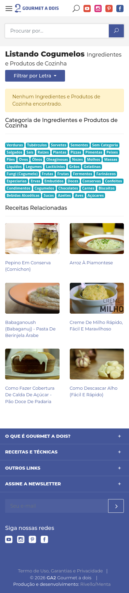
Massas (110, 159)
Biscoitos (107, 188)
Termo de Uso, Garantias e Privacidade (60, 570)
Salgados (14, 152)
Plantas (59, 152)
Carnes (88, 188)
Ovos (23, 159)
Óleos (37, 159)
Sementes (79, 145)
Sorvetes (58, 145)
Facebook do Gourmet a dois (120, 9)
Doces (73, 181)
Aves (79, 195)
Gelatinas (92, 166)
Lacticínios (55, 166)
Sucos (48, 195)
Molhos (93, 159)
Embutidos (54, 181)
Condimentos (18, 188)
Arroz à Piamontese (91, 262)
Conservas (91, 181)
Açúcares (96, 195)
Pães (11, 159)
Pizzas (75, 152)
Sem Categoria (105, 145)
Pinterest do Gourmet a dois (109, 9)
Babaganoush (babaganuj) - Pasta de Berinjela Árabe (30, 329)
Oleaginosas (57, 159)
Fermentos (82, 173)
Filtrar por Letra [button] (33, 76)
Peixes (112, 152)
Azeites (64, 195)
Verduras (15, 145)
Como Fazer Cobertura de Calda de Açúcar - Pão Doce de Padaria (29, 395)
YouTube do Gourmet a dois (87, 9)
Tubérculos (37, 145)
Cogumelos (44, 188)
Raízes (43, 152)
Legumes (34, 166)
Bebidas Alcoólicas (23, 195)
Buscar (76, 9)
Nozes (77, 159)
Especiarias (16, 181)
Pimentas (94, 152)
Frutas (47, 173)
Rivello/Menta (95, 584)
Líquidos (14, 166)
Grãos (74, 166)
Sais (30, 152)
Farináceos (106, 173)
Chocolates (68, 188)
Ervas (35, 181)
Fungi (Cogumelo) (22, 173)
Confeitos (113, 181)
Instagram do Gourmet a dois (98, 9)
